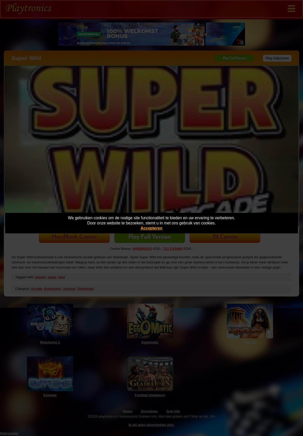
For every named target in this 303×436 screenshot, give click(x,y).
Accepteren (151, 228)
